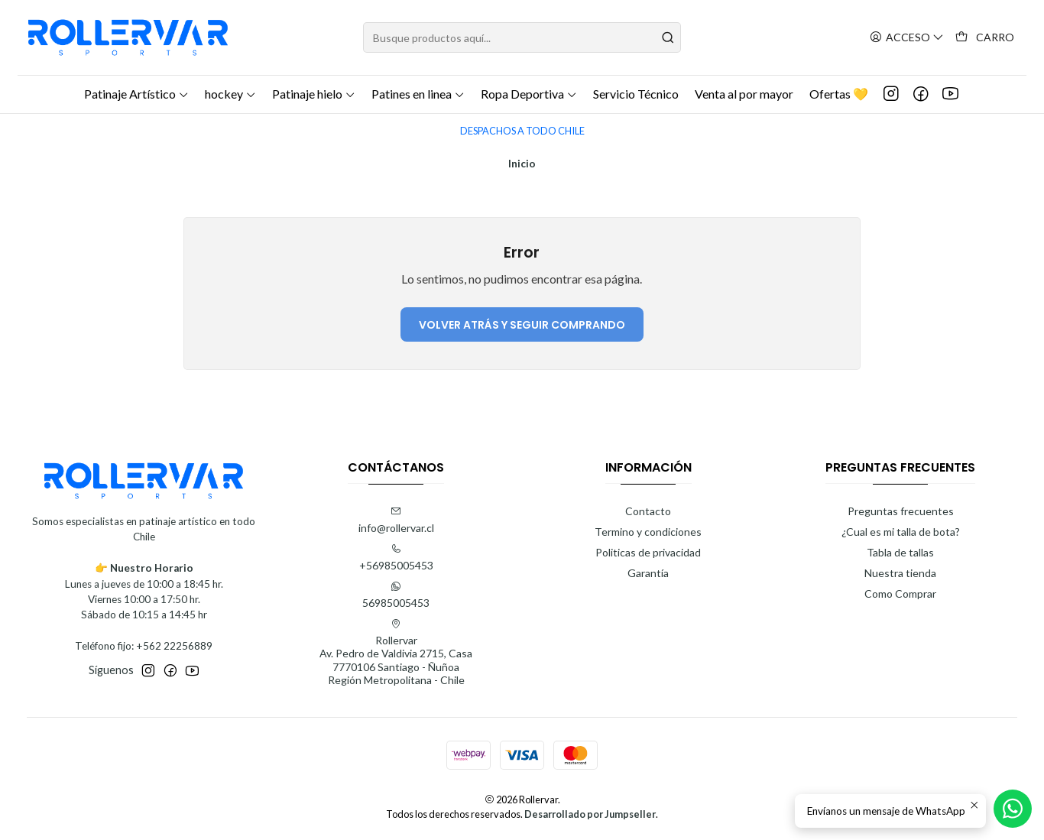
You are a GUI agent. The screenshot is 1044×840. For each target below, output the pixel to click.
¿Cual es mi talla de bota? (900, 531)
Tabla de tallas (900, 552)
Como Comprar (900, 593)
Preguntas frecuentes (901, 510)
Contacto (648, 510)
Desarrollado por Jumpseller (590, 814)
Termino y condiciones (648, 531)
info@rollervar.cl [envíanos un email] (396, 520)
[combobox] (522, 37)
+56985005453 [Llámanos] (396, 557)
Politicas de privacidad (648, 552)
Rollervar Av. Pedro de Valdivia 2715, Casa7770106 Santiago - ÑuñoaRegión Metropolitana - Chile (395, 652)
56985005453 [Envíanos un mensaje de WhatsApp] (396, 595)
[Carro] (984, 38)
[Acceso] (907, 38)
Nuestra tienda (900, 572)
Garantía (648, 572)
